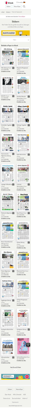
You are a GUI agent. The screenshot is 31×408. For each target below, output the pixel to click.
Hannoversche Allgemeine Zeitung (6, 155)
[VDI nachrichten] (7, 347)
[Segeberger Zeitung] (7, 289)
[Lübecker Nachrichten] (23, 173)
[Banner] (15, 33)
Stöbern (9, 6)
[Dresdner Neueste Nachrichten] (23, 85)
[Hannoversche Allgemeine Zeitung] (7, 142)
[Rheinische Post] (23, 259)
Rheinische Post (22, 271)
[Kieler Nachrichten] (23, 143)
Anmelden (19, 2)
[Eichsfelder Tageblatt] (7, 114)
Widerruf (24, 398)
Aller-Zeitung (6, 68)
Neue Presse (22, 213)
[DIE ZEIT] (7, 85)
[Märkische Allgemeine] (7, 201)
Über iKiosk (8, 394)
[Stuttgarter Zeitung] (23, 318)
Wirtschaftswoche (23, 357)
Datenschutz (6, 398)
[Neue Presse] (23, 201)
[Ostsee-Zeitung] (23, 231)
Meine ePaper (17, 6)
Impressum (15, 402)
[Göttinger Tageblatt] (23, 114)
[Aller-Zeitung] (7, 56)
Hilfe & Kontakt (17, 394)
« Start (2, 12)
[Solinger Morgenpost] (23, 288)
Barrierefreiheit (16, 398)
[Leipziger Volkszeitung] (7, 173)
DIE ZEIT (5, 96)
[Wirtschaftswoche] (23, 346)
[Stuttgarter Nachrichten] (7, 318)
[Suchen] (24, 6)
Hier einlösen (22, 16)
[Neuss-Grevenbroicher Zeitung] (7, 230)
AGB (24, 394)
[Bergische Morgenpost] (23, 56)
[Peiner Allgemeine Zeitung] (7, 259)
